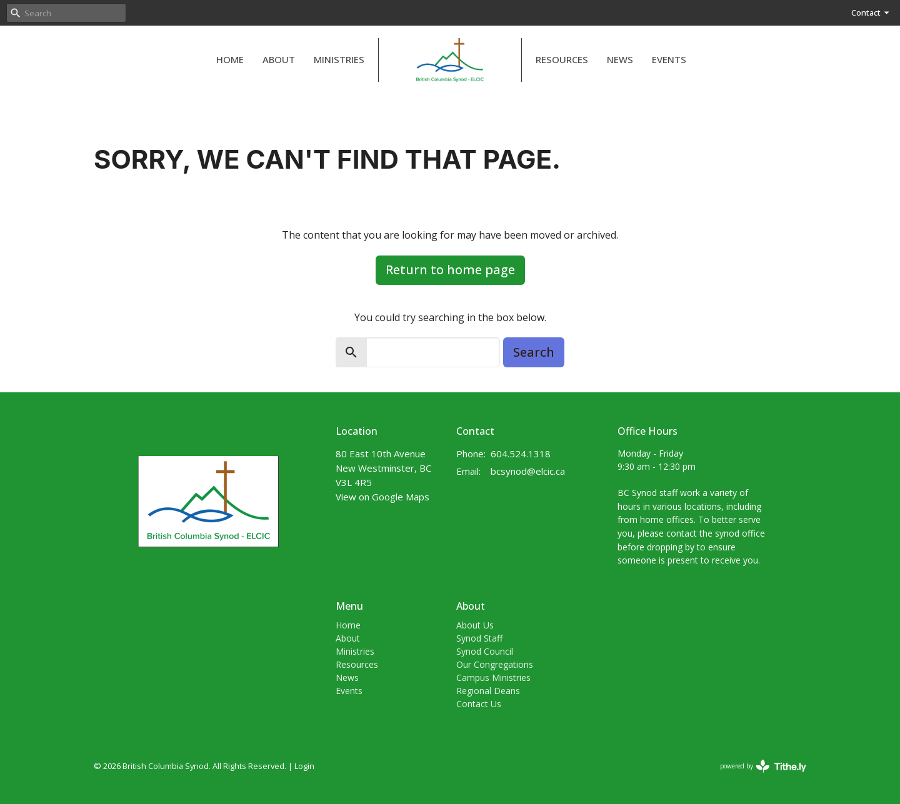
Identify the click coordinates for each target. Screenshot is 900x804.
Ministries (339, 59)
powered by (763, 766)
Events (669, 59)
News (620, 59)
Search (533, 352)
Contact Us (478, 704)
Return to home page (450, 269)
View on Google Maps (382, 496)
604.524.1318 (521, 453)
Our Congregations (494, 664)
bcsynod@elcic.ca (528, 471)
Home (230, 59)
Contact (871, 12)
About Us (475, 625)
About (278, 59)
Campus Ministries (493, 677)
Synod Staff (479, 638)
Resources (562, 59)
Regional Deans (488, 691)
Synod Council (484, 651)
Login (304, 766)
